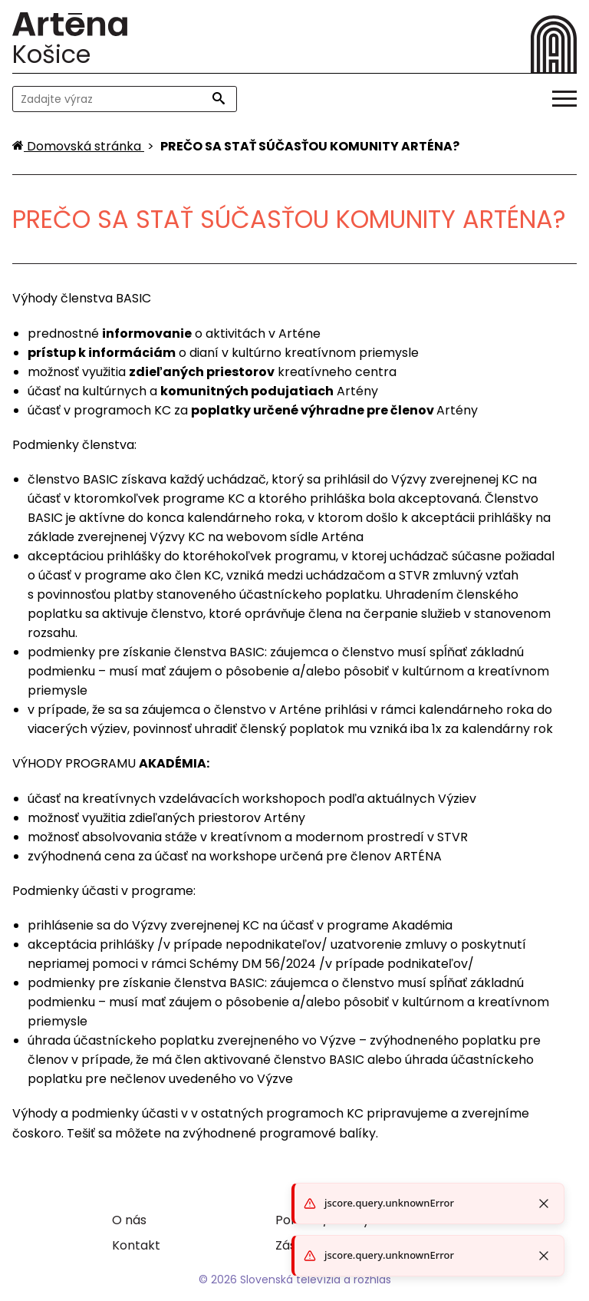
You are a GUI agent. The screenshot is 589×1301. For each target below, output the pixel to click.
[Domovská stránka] (78, 146)
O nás (129, 1220)
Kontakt (136, 1245)
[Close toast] (543, 1255)
